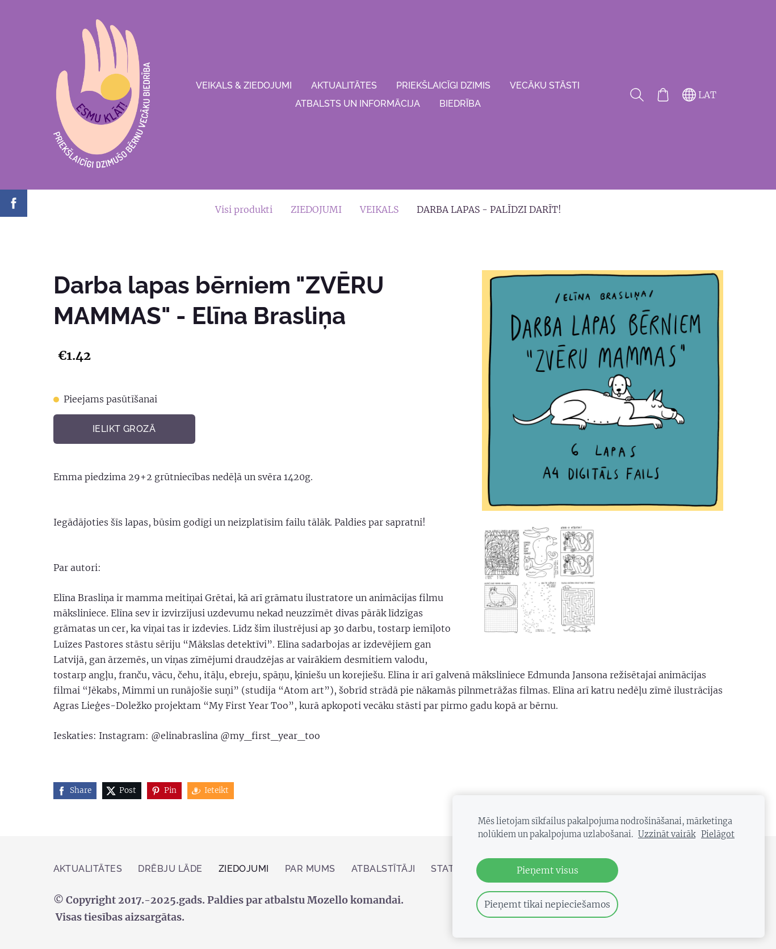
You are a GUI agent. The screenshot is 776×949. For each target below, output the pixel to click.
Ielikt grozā (124, 428)
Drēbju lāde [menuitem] (170, 868)
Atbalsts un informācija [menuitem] (357, 103)
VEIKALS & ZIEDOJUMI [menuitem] (244, 85)
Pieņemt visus (547, 870)
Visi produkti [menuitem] (243, 209)
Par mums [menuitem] (310, 868)
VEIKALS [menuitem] (379, 209)
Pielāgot (718, 834)
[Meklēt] (636, 95)
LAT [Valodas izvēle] (699, 95)
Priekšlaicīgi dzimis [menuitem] (443, 85)
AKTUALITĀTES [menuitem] (344, 85)
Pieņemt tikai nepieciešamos (547, 904)
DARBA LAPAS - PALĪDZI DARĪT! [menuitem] (489, 209)
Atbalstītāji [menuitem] (383, 868)
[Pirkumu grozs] (663, 95)
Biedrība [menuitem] (460, 103)
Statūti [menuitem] (450, 868)
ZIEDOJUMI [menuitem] (316, 209)
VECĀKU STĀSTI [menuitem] (545, 85)
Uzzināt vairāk (666, 834)
